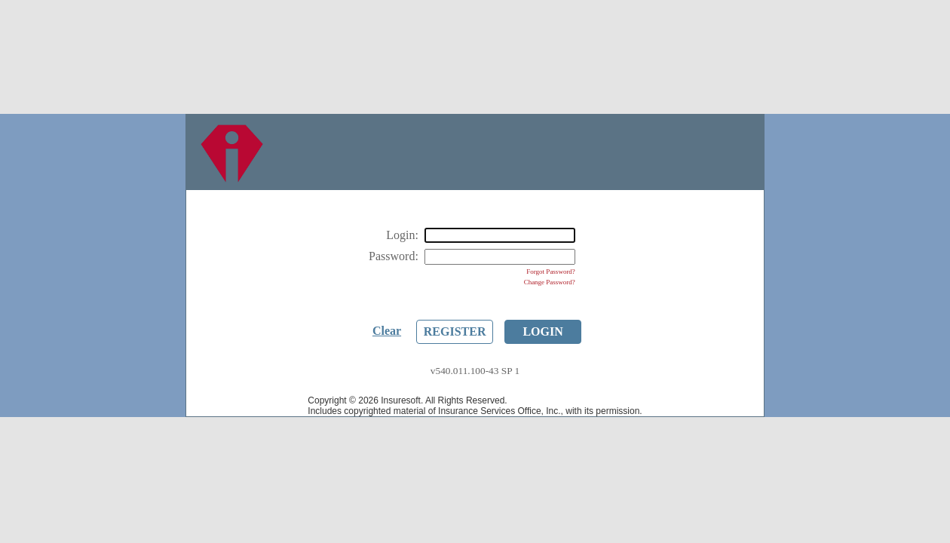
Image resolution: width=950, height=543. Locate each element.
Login (542, 331)
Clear (386, 330)
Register (455, 331)
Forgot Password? (550, 271)
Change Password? (549, 282)
